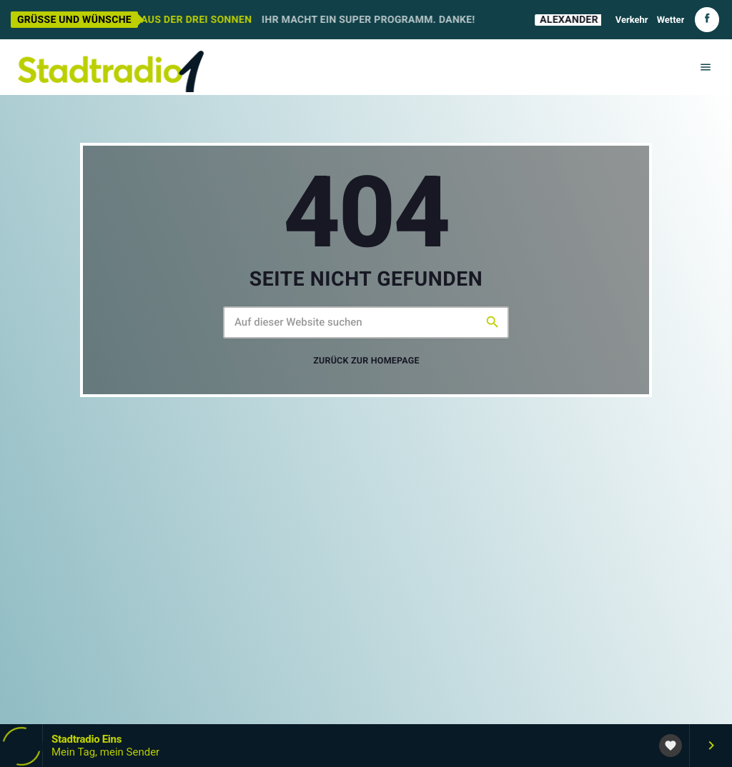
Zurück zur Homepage (366, 361)
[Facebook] (707, 19)
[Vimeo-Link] (111, 67)
